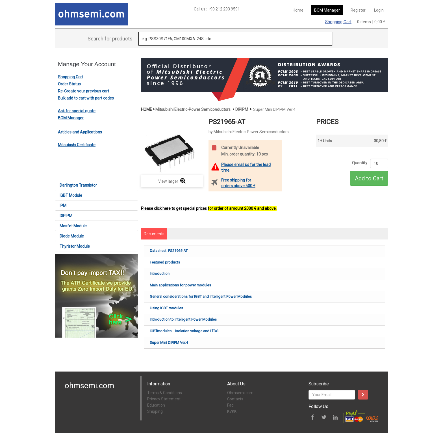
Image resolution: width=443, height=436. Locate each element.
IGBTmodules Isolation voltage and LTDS (184, 331)
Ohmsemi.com (240, 392)
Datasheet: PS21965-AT (169, 251)
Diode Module (72, 236)
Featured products (165, 262)
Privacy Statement (164, 399)
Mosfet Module (73, 226)
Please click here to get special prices (209, 208)
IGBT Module (71, 195)
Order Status (69, 84)
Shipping (155, 411)
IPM (63, 205)
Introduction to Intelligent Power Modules (183, 319)
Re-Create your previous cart (83, 91)
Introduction (160, 273)
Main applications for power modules (180, 285)
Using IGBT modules (166, 308)
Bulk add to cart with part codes (86, 98)
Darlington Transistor (78, 185)
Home (298, 10)
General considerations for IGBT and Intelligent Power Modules (201, 296)
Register (358, 10)
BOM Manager (327, 10)
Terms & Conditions (164, 392)
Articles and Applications (80, 132)
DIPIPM (66, 215)
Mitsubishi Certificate (76, 145)
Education (156, 405)
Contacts (235, 399)
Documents (154, 234)
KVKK (231, 411)
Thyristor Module (75, 246)
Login (379, 10)
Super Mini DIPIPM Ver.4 (169, 342)
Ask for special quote (76, 111)
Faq (230, 405)
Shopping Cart (338, 21)
